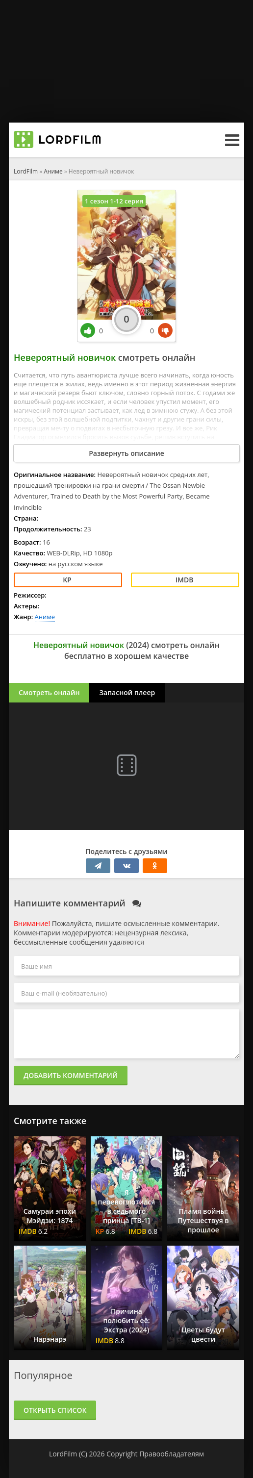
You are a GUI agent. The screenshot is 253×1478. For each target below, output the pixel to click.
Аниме (53, 171)
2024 (137, 645)
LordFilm (26, 171)
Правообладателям (171, 1453)
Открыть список (55, 1410)
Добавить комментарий (71, 1075)
